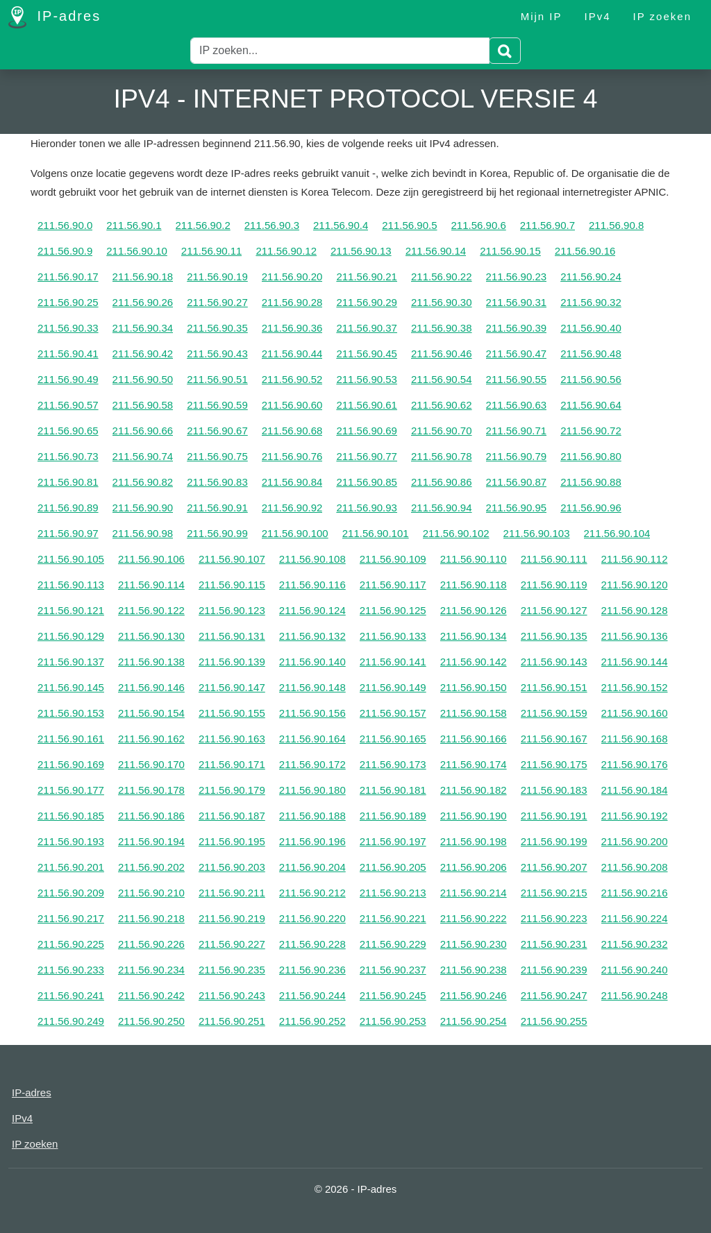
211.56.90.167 (554, 739)
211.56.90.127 (554, 610)
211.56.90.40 (590, 328)
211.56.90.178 (151, 790)
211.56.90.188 (312, 816)
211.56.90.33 (68, 328)
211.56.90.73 (68, 456)
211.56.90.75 (217, 456)
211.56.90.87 (516, 482)
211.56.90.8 (616, 225)
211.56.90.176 (634, 764)
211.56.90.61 (366, 405)
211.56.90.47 (516, 353)
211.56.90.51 (217, 379)
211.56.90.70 (441, 430)
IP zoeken (662, 16)
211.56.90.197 (393, 841)
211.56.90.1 (133, 225)
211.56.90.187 (232, 816)
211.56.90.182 (473, 790)
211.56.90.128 (634, 610)
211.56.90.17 (68, 276)
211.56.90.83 (217, 482)
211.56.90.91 (217, 507)
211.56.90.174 (473, 764)
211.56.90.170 (151, 764)
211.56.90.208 (634, 867)
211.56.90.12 (286, 251)
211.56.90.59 (217, 405)
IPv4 (598, 16)
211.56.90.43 (217, 353)
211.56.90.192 (634, 816)
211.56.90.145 (70, 687)
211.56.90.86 (441, 482)
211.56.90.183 (554, 790)
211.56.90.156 (312, 713)
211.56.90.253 (393, 1021)
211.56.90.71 (516, 430)
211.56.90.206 (473, 867)
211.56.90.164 (312, 739)
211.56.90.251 (232, 1021)
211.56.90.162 (151, 739)
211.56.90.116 (312, 584)
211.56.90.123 (232, 610)
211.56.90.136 (634, 636)
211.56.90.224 (634, 918)
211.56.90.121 (70, 610)
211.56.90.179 (232, 790)
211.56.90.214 (473, 893)
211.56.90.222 (473, 918)
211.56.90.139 (232, 661)
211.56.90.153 (70, 713)
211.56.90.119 (554, 584)
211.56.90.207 (554, 867)
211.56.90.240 (634, 970)
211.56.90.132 (312, 636)
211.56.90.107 (232, 559)
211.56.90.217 (70, 918)
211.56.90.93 (366, 507)
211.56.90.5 (409, 225)
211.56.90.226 (151, 944)
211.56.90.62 (441, 405)
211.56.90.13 (361, 251)
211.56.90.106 (151, 559)
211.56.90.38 (441, 328)
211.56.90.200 (634, 841)
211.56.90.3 (271, 225)
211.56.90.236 (312, 970)
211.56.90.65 (68, 430)
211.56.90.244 (312, 995)
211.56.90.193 (70, 841)
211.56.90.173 (393, 764)
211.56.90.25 (68, 302)
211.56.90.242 (151, 995)
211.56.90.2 (203, 225)
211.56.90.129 (70, 636)
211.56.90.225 (70, 944)
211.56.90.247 (554, 995)
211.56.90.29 (366, 302)
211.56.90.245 (393, 995)
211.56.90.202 (151, 867)
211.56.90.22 (441, 276)
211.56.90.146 (151, 687)
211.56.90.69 (366, 430)
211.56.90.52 (292, 379)
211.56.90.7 (547, 225)
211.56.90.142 (473, 661)
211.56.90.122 (151, 610)
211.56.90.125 (393, 610)
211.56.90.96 (590, 507)
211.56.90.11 (211, 251)
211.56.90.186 (151, 816)
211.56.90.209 (70, 893)
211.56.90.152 (634, 687)
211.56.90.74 (143, 456)
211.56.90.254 (473, 1021)
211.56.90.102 (456, 533)
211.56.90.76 (292, 456)
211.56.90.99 (217, 533)
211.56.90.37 (366, 328)
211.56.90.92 (292, 507)
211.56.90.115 (232, 584)
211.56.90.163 (232, 739)
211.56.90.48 (590, 353)
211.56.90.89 (68, 507)
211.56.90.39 (516, 328)
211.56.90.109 (393, 559)
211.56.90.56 (590, 379)
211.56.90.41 (68, 353)
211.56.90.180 (312, 790)
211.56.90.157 (393, 713)
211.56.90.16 (585, 251)
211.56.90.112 (634, 559)
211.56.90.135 (554, 636)
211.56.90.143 (554, 661)
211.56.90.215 (554, 893)
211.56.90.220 (312, 918)
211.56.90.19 (217, 276)
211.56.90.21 (366, 276)
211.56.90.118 (473, 584)
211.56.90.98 (143, 533)
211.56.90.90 (143, 507)
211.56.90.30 (441, 302)
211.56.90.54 (441, 379)
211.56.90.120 (634, 584)
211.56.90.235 (232, 970)
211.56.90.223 (554, 918)
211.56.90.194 (151, 841)
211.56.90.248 (634, 995)
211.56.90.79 (516, 456)
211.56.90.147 (232, 687)
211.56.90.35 (217, 328)
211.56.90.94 (441, 507)
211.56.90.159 (554, 713)
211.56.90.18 (143, 276)
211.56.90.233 (70, 970)
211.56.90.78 (441, 456)
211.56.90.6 (478, 225)
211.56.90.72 (590, 430)
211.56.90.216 (634, 893)
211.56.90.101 (375, 533)
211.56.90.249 (70, 1021)
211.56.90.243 (232, 995)
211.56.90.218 (151, 918)
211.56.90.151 (554, 687)
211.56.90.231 (554, 944)
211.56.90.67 (217, 430)
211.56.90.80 (590, 456)
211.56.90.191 (554, 816)
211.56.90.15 (510, 251)
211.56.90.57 (68, 405)
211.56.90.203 (232, 867)
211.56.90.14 (436, 251)
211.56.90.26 (143, 302)
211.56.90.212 (312, 893)
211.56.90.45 (366, 353)
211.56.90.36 (292, 328)
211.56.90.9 (64, 251)
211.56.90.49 (68, 379)
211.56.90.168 (634, 739)
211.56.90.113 (70, 584)
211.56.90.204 (312, 867)
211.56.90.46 (441, 353)
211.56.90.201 (70, 867)
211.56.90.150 (473, 687)
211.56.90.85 (366, 482)
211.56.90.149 (393, 687)
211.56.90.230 (473, 944)
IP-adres (54, 17)
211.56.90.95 (516, 507)
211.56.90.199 (554, 841)
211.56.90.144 (634, 661)
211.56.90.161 (70, 739)
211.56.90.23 (516, 276)
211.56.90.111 (554, 559)
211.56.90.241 (70, 995)
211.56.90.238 (473, 970)
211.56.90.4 (340, 225)
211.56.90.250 (151, 1021)
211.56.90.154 (151, 713)
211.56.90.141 (393, 661)
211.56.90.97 (68, 533)
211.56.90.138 (151, 661)
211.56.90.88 (590, 482)
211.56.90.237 (393, 970)
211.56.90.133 (393, 636)
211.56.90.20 (292, 276)
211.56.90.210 (151, 893)
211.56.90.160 (634, 713)
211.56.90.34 (143, 328)
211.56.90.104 (617, 533)
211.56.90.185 (70, 816)
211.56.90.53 (366, 379)
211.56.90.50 (143, 379)
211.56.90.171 (232, 764)
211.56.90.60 (292, 405)
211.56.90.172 (312, 764)
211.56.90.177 (70, 790)
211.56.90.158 (473, 713)
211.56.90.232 (634, 944)
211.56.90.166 (473, 739)
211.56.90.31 (516, 302)
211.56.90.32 (590, 302)
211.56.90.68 (292, 430)
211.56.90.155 (232, 713)
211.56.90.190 (473, 816)
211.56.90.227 (232, 944)
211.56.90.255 (554, 1021)
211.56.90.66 (143, 430)
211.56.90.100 (295, 533)
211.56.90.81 (68, 482)
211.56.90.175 (554, 764)
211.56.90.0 (64, 225)
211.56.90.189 (393, 816)
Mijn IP (541, 16)
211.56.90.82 (143, 482)
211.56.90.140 (312, 661)
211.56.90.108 (312, 559)
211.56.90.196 (312, 841)
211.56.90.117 (393, 584)
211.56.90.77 (366, 456)
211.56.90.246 (473, 995)
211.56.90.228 (312, 944)
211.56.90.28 (292, 302)
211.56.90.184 (634, 790)
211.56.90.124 (312, 610)
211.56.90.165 (393, 739)
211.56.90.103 (536, 533)
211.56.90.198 (473, 841)
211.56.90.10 (136, 251)
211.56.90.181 (393, 790)
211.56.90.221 (393, 918)
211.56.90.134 (473, 636)
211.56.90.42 (143, 353)
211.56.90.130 (151, 636)
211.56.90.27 (217, 302)
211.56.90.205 (393, 867)
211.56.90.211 (232, 893)
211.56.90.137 (70, 661)
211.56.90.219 (232, 918)
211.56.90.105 (70, 559)
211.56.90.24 (590, 276)
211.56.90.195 (232, 841)
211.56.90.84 (292, 482)
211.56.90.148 (312, 687)
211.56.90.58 (143, 405)
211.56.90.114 (151, 584)
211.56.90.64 (590, 405)
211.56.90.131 (232, 636)
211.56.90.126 (473, 610)
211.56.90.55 (516, 379)
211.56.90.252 (312, 1021)
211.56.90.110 (473, 559)
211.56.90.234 (151, 970)
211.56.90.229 (393, 944)
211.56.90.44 (292, 353)
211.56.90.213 (393, 893)
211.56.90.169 (70, 764)
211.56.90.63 (516, 405)
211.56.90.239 (554, 970)
